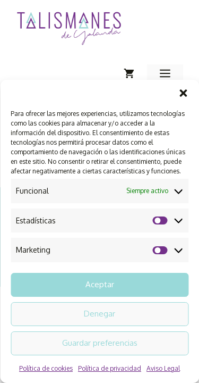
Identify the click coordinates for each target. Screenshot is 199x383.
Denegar (99, 314)
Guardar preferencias (99, 343)
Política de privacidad (109, 368)
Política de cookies (46, 368)
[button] (183, 93)
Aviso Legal (163, 368)
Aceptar (99, 284)
